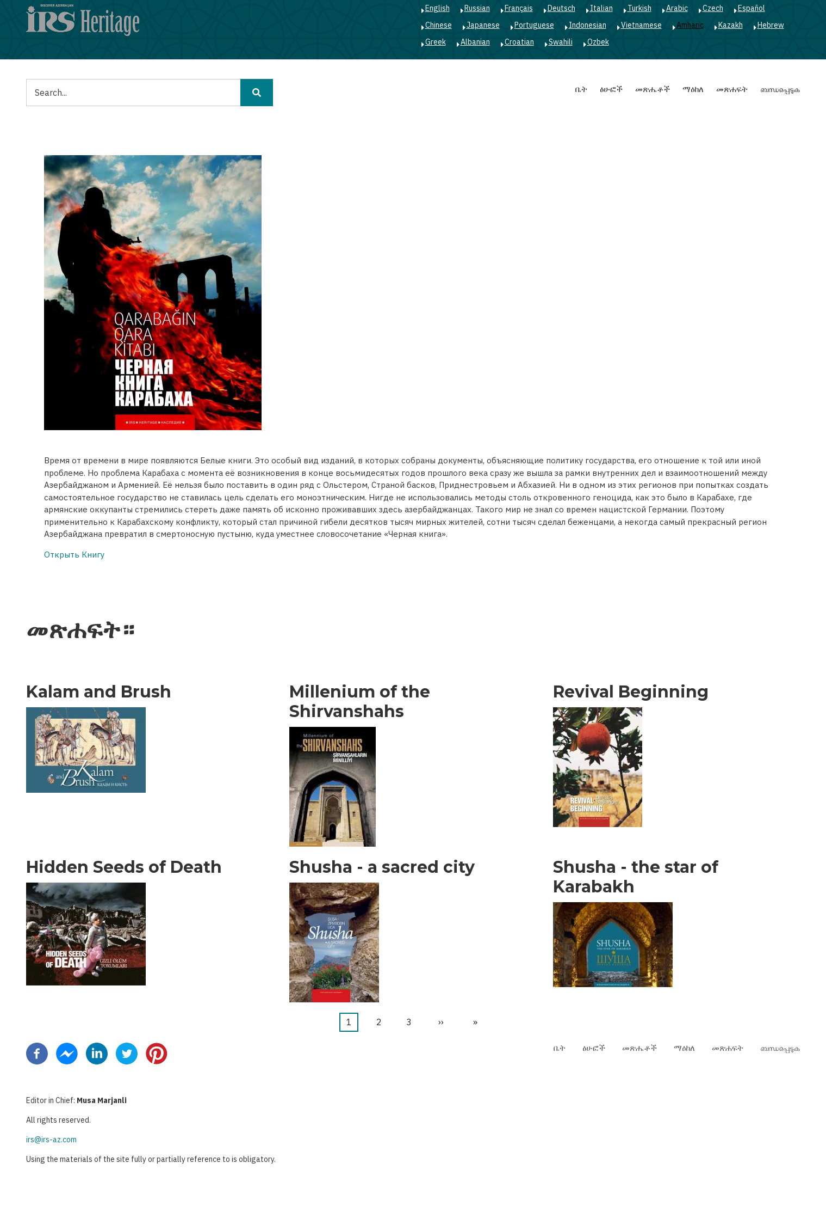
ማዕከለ (693, 89)
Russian (477, 8)
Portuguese (534, 25)
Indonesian (587, 25)
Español (751, 8)
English (437, 8)
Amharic (690, 25)
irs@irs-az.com (51, 1139)
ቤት (581, 89)
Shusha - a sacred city (382, 867)
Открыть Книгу (74, 554)
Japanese (483, 25)
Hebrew (770, 25)
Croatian (519, 42)
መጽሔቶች (652, 89)
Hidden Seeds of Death (124, 867)
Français (519, 8)
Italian (601, 8)
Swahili (561, 42)
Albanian (475, 42)
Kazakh (730, 25)
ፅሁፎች (611, 89)
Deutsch (561, 8)
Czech (713, 8)
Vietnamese (641, 25)
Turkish (639, 8)
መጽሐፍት (732, 89)
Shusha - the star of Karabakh (635, 877)
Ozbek (598, 42)
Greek (435, 42)
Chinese (438, 25)
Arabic (677, 8)
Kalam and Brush (98, 692)
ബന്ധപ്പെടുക (780, 89)
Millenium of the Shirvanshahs (359, 701)
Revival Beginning (631, 692)
